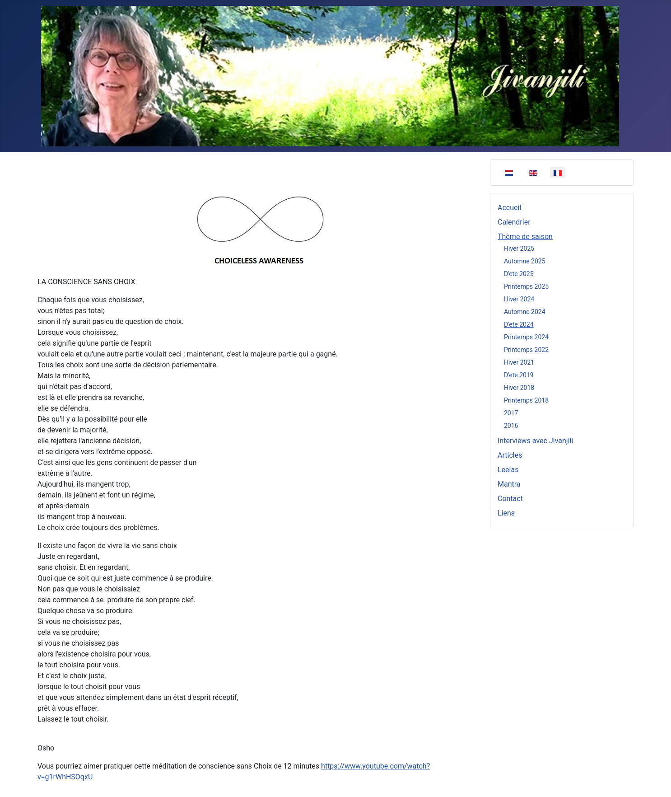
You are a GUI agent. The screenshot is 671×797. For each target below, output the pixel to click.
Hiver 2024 (519, 299)
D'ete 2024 (519, 324)
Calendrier (514, 222)
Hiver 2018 (519, 387)
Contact (510, 498)
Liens (506, 513)
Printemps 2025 (526, 286)
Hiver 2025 (519, 248)
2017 (511, 413)
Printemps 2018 (526, 400)
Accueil (509, 207)
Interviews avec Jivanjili (535, 440)
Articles (510, 455)
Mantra (509, 484)
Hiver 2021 (519, 362)
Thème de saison (525, 236)
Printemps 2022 (526, 349)
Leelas (508, 469)
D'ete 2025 (519, 273)
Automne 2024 (524, 311)
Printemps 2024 (526, 337)
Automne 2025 (524, 261)
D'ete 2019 (519, 375)
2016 (511, 425)
